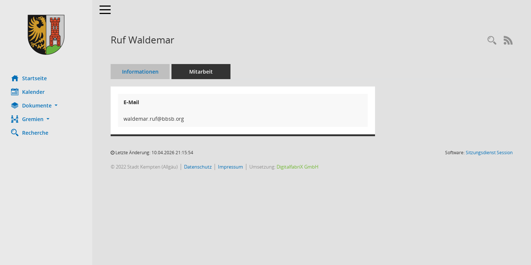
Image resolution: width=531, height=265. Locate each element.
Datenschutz (198, 166)
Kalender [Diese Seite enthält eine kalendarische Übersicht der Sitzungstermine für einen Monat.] (28, 91)
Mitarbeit (201, 71)
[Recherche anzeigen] (492, 41)
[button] (46, 105)
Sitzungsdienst (489, 152)
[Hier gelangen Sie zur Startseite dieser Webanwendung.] (46, 35)
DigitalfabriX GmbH (298, 166)
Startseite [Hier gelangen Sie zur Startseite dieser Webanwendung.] (29, 78)
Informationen (140, 71)
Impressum (230, 166)
